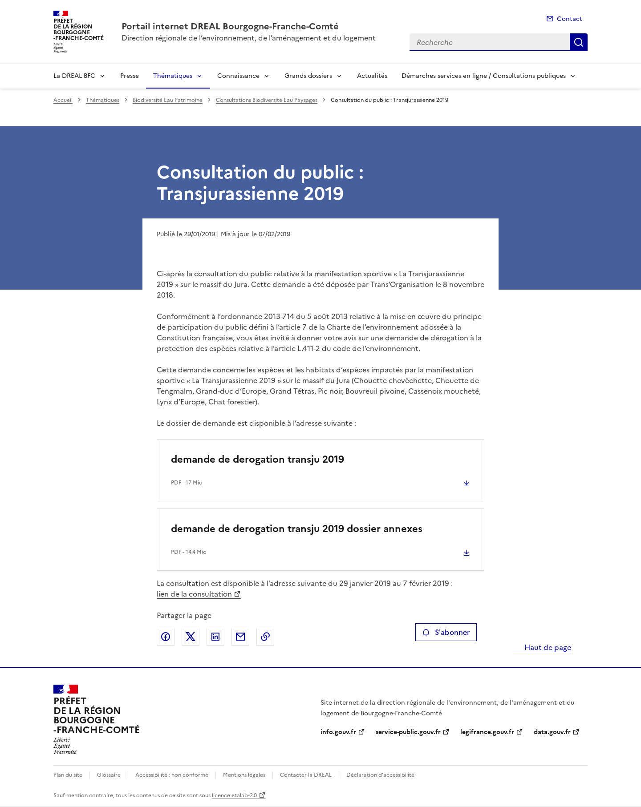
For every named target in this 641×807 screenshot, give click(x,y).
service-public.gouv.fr (408, 732)
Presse (129, 76)
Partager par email (240, 637)
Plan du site (67, 775)
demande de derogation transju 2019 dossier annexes (296, 528)
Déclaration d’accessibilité (380, 775)
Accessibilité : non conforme (171, 775)
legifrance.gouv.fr (487, 732)
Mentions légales (244, 775)
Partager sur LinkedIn (215, 637)
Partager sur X (190, 637)
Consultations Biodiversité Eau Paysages (266, 100)
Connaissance (238, 76)
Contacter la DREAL (306, 775)
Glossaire (109, 775)
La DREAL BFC (74, 76)
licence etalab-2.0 (234, 795)
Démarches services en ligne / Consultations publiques (484, 76)
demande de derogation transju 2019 (257, 459)
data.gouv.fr (552, 732)
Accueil (63, 100)
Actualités (372, 76)
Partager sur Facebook (165, 637)
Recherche (579, 42)
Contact (569, 19)
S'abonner (445, 632)
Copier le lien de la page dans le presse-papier (265, 637)
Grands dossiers (308, 76)
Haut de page (547, 647)
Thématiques (172, 76)
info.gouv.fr (338, 732)
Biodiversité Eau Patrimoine (168, 100)
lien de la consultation (194, 594)
